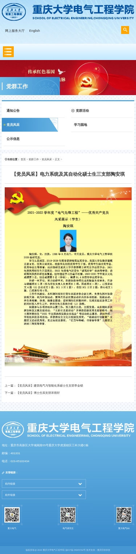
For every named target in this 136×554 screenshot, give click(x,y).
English (34, 31)
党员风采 (13, 125)
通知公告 (13, 110)
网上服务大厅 (15, 31)
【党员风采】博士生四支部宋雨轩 (38, 393)
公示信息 (13, 139)
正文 (57, 159)
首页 (23, 159)
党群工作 (34, 159)
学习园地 (80, 125)
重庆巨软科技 (103, 550)
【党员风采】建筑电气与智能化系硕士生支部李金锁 (49, 385)
